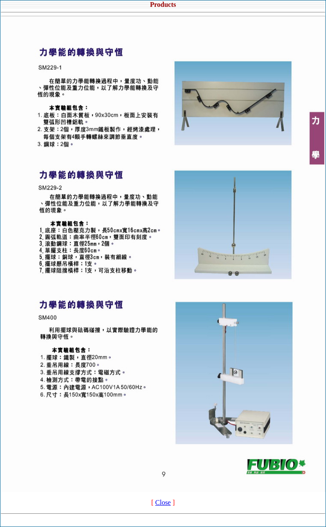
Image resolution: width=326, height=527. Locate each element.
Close (163, 502)
